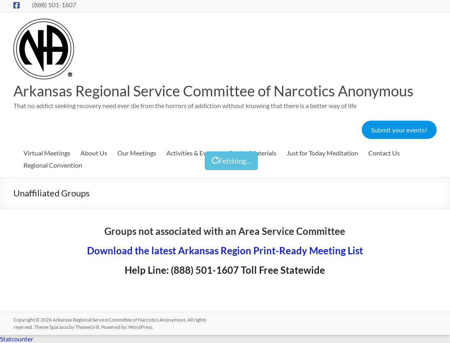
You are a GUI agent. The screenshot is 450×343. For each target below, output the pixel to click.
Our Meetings (136, 153)
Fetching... (231, 160)
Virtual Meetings (46, 153)
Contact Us (384, 153)
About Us (94, 153)
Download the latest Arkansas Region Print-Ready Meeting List (225, 250)
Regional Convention (52, 165)
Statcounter (16, 339)
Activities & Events (192, 153)
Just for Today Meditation (322, 153)
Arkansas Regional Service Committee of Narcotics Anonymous (213, 91)
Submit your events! (399, 130)
